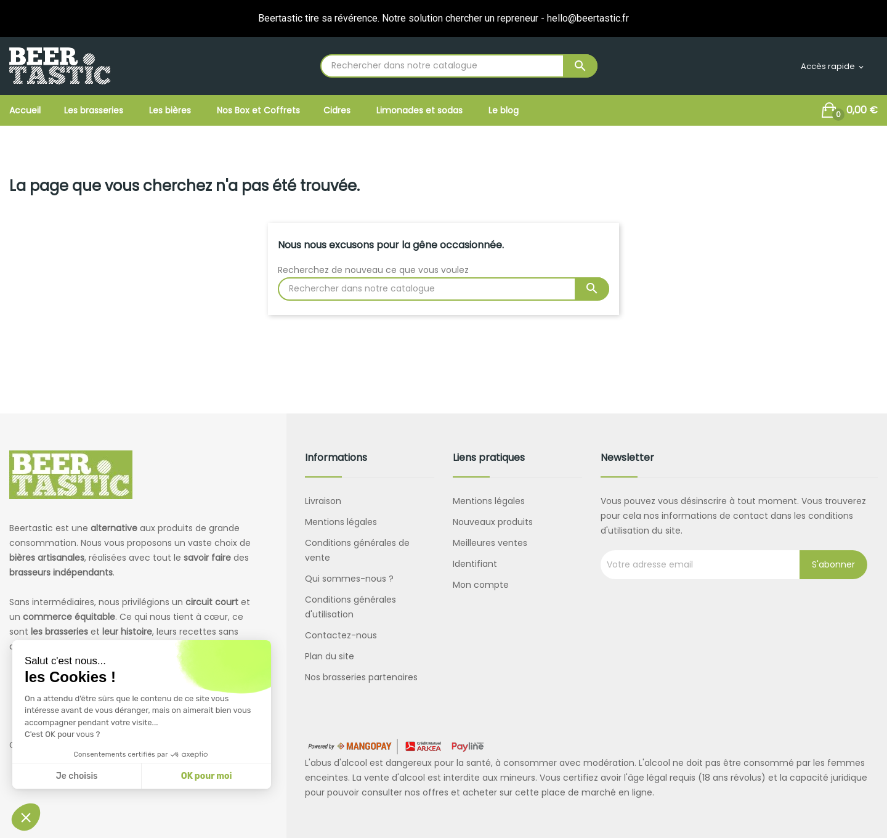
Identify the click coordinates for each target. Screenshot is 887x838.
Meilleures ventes (490, 543)
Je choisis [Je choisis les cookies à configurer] (77, 776)
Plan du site (329, 656)
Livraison (323, 501)
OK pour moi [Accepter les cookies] (206, 776)
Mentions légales (341, 522)
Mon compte (481, 585)
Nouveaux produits (493, 522)
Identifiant (475, 564)
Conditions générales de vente (357, 550)
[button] (26, 817)
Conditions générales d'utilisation (350, 606)
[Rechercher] (458, 66)
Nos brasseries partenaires (361, 677)
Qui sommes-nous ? (349, 578)
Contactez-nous (341, 635)
